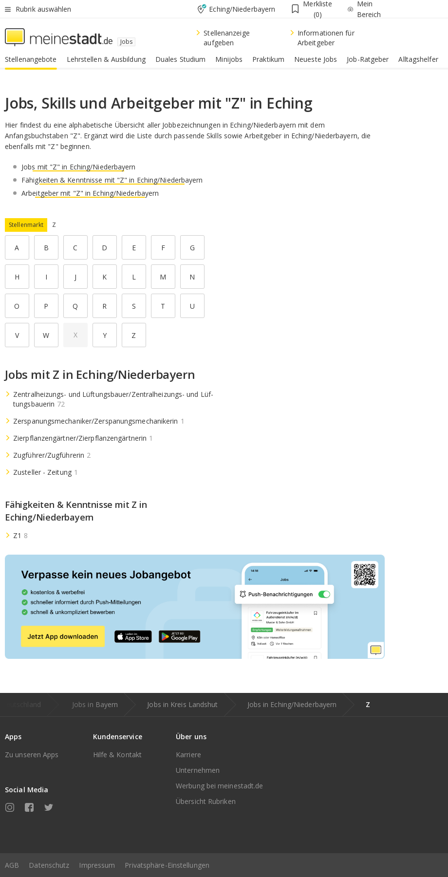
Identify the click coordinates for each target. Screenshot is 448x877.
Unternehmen (198, 770)
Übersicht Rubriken (206, 801)
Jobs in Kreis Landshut (182, 704)
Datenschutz (49, 865)
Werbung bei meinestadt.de (219, 785)
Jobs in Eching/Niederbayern (292, 704)
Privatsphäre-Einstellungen (167, 865)
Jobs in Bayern (95, 704)
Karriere (188, 754)
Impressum (97, 865)
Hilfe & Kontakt (117, 754)
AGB (12, 865)
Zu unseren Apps (32, 754)
